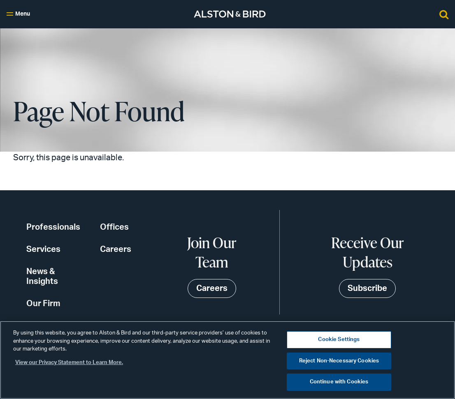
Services (43, 249)
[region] (227, 360)
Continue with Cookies (339, 382)
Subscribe (367, 288)
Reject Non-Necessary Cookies (339, 361)
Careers (115, 249)
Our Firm (43, 304)
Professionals (53, 227)
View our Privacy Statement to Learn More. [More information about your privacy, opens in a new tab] (69, 362)
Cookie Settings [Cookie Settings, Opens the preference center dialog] (339, 339)
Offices (114, 227)
